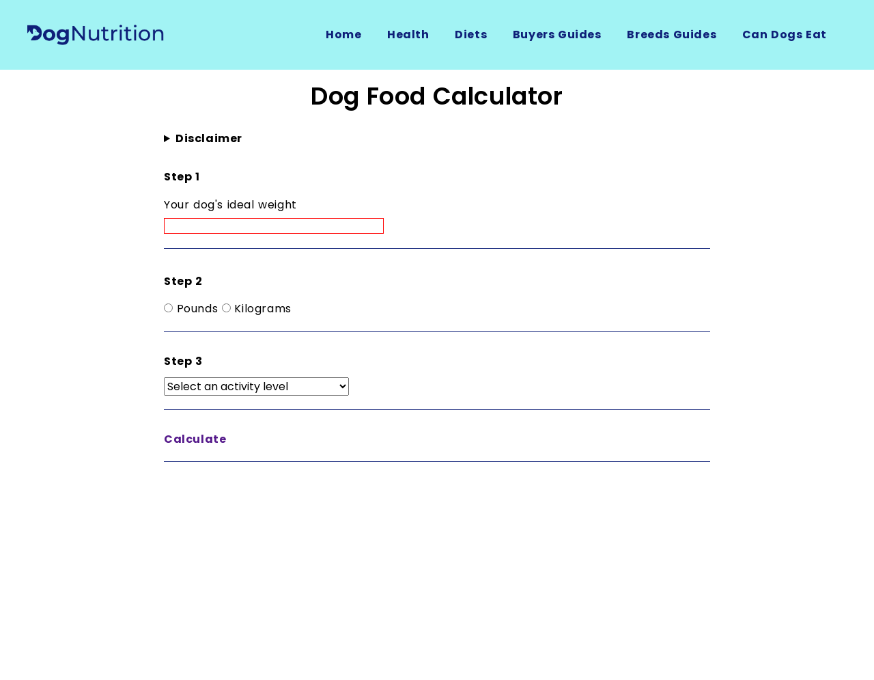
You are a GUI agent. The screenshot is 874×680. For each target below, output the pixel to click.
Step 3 (183, 361)
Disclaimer (208, 138)
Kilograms (262, 308)
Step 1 (182, 177)
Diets (471, 34)
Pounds (197, 308)
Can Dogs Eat (784, 34)
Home (343, 34)
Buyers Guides (557, 34)
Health (408, 34)
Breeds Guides (671, 34)
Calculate (195, 439)
